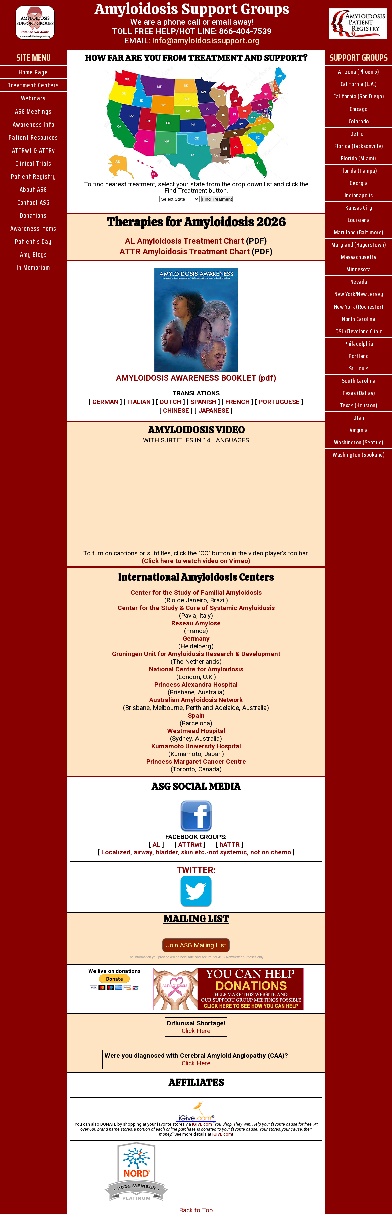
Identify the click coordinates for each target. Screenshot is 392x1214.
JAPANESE (213, 410)
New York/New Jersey (358, 294)
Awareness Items (33, 228)
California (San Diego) (358, 96)
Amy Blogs (33, 254)
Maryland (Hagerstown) (358, 244)
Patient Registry (33, 176)
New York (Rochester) (359, 306)
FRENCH (237, 402)
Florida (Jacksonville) (358, 146)
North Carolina (358, 319)
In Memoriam (33, 267)
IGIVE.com (202, 1124)
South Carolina (359, 380)
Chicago (359, 109)
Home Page (33, 72)
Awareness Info (33, 124)
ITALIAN (139, 402)
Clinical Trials (33, 163)
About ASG (33, 189)
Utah (358, 417)
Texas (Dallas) (358, 393)
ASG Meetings (33, 111)
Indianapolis (359, 195)
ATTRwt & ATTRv (33, 150)
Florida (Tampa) (358, 170)
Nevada (358, 281)
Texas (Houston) (359, 405)
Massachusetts (358, 257)
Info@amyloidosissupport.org (205, 40)
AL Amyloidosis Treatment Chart (184, 241)
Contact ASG (33, 202)
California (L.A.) (359, 84)
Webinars (33, 98)
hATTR (230, 844)
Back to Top (196, 1210)
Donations (33, 215)
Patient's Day (33, 241)
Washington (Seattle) (359, 442)
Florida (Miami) (358, 158)
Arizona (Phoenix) (358, 71)
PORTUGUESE (279, 402)
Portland (359, 356)
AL (156, 844)
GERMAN (105, 402)
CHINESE (176, 410)
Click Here (196, 1031)
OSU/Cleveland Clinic (358, 331)
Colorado (359, 121)
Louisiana (359, 220)
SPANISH (203, 402)
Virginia (359, 430)
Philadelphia (358, 343)
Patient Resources (33, 137)
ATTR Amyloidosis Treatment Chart (185, 251)
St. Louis (359, 368)
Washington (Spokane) (359, 454)
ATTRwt (190, 844)
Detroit (358, 133)
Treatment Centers (33, 85)
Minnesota (358, 269)
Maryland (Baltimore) (359, 232)
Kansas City (358, 207)
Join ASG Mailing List (196, 945)
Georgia (359, 183)
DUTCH (170, 402)
